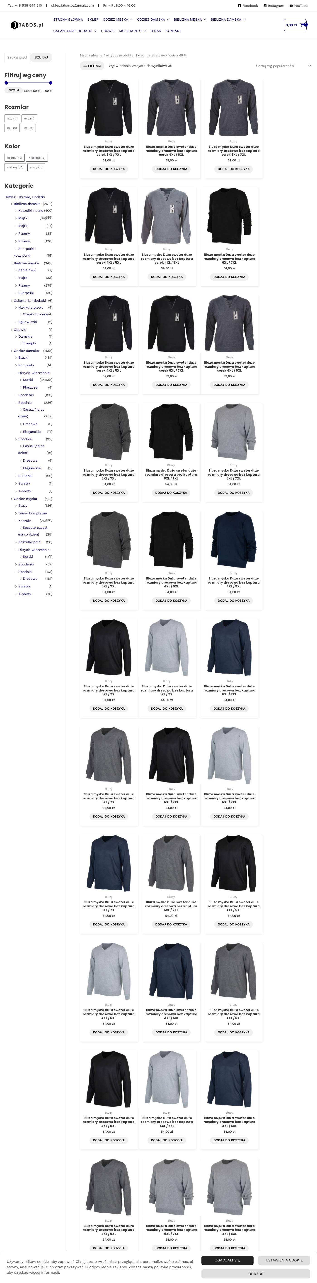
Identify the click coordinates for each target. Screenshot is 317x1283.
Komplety (26, 375)
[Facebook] (248, 5)
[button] (118, 19)
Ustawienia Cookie (284, 1260)
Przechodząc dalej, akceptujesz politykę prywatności (51, 1222)
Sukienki (25, 485)
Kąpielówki (27, 280)
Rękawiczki (27, 331)
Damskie (25, 346)
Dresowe (30, 433)
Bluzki (23, 367)
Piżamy (24, 243)
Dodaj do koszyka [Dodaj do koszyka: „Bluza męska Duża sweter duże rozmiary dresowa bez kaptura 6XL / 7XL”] (166, 274)
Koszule (24, 530)
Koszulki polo (29, 552)
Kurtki (28, 389)
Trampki (29, 353)
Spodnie (25, 412)
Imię (37, 1187)
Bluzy (22, 515)
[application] (130, 19)
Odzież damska (26, 360)
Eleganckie (32, 441)
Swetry (24, 493)
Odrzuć (256, 1274)
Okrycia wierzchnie (34, 382)
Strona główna (91, 55)
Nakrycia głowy (31, 317)
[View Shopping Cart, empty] (295, 25)
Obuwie (20, 339)
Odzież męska (25, 508)
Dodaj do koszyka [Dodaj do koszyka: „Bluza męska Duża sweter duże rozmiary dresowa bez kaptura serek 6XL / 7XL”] (107, 167)
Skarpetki (26, 303)
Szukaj (41, 57)
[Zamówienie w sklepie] (282, 66)
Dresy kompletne (32, 523)
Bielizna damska (27, 213)
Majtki (23, 228)
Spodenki (26, 405)
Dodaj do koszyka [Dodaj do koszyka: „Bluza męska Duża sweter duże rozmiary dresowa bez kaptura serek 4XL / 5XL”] (166, 167)
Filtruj (14, 90)
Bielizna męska (26, 273)
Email (38, 1203)
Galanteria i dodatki (30, 310)
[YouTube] (298, 5)
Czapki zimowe (35, 324)
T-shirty (24, 501)
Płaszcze (30, 397)
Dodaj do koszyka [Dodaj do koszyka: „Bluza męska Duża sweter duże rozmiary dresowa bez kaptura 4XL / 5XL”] (166, 487)
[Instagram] (274, 5)
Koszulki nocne (30, 220)
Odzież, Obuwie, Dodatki (25, 207)
